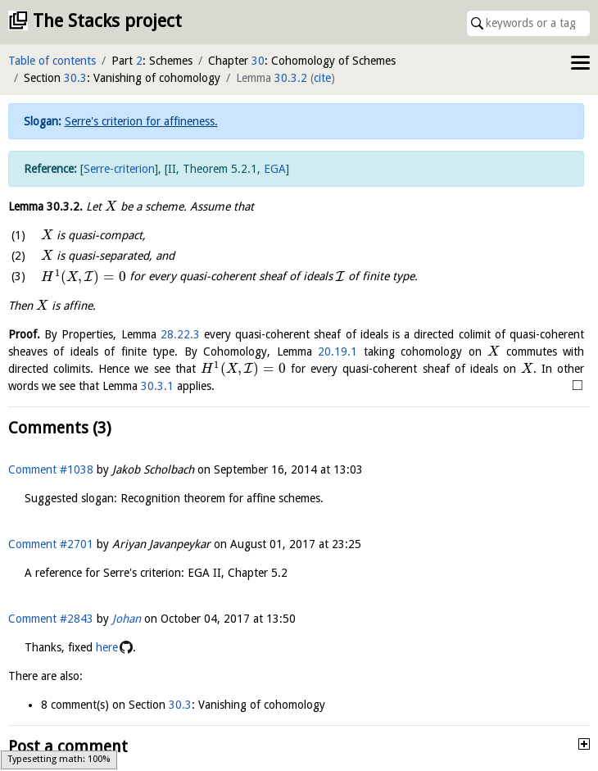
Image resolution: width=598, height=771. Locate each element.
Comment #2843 (50, 618)
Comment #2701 (50, 544)
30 (258, 60)
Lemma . (45, 206)
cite (322, 77)
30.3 (75, 77)
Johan (126, 618)
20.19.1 (337, 351)
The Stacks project (107, 21)
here (107, 647)
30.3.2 (290, 77)
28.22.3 (180, 334)
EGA (275, 168)
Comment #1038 (50, 469)
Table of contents (52, 60)
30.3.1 (157, 385)
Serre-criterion (119, 168)
